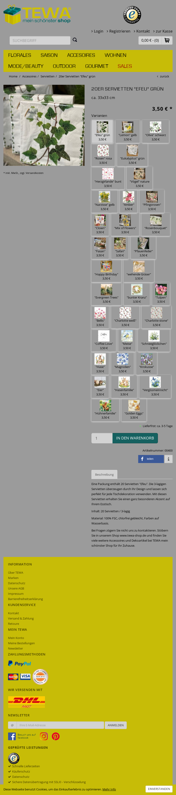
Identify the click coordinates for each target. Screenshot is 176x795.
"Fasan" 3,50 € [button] (100, 248)
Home (13, 76)
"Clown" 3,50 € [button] (100, 224)
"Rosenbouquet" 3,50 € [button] (155, 224)
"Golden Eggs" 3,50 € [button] (133, 410)
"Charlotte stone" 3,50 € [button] (156, 317)
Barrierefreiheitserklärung (25, 599)
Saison (49, 55)
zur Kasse (164, 31)
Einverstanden (159, 789)
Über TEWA (15, 572)
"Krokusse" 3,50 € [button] (146, 363)
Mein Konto (16, 638)
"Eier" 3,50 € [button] (100, 386)
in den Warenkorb (135, 438)
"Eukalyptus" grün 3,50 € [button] (132, 155)
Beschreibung (104, 474)
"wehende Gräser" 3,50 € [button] (138, 271)
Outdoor (64, 66)
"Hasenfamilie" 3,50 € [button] (124, 386)
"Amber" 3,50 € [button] (128, 201)
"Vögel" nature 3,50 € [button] (139, 178)
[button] (167, 40)
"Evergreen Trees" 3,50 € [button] (106, 294)
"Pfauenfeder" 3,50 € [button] (143, 248)
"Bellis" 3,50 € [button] (100, 317)
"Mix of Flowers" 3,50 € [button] (125, 224)
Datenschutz (16, 583)
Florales (19, 55)
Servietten (48, 76)
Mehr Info (109, 789)
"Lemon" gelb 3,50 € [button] (127, 131)
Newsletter (15, 648)
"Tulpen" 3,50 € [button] (161, 294)
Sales (125, 66)
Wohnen (115, 55)
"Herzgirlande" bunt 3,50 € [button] (107, 178)
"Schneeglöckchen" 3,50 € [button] (154, 340)
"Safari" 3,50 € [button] (120, 248)
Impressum (16, 594)
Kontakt (143, 31)
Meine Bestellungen (21, 643)
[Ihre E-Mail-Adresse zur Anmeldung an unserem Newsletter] (60, 725)
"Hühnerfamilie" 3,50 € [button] (105, 410)
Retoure (13, 624)
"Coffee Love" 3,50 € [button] (103, 340)
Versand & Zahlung (21, 618)
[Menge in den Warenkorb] (102, 438)
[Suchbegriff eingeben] (40, 40)
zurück (164, 76)
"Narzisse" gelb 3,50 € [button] (104, 201)
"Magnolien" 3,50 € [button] (122, 363)
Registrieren (119, 31)
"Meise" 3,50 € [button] (127, 340)
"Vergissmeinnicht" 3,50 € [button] (155, 386)
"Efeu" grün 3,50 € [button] (102, 131)
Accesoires (81, 55)
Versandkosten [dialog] (35, 173)
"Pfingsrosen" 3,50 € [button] (152, 201)
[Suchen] (75, 39)
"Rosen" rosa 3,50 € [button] (103, 155)
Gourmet (96, 66)
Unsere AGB (16, 588)
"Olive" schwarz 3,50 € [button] (155, 131)
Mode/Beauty (25, 66)
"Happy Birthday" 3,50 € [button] (106, 271)
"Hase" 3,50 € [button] (100, 363)
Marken (13, 578)
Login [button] (98, 31)
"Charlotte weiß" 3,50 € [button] (125, 317)
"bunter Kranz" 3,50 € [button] (137, 294)
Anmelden (116, 725)
